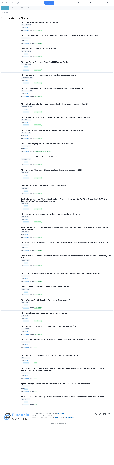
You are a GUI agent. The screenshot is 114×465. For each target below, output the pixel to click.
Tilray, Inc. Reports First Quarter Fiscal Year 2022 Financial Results (45, 66)
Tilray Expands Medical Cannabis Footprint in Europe (40, 23)
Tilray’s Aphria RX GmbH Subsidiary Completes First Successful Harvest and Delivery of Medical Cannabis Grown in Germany (65, 264)
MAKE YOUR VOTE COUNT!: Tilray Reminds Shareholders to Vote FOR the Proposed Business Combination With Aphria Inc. (65, 434)
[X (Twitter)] (96, 454)
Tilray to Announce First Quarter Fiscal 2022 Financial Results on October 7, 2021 (50, 80)
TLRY (36, 30)
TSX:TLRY (41, 30)
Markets (5, 8)
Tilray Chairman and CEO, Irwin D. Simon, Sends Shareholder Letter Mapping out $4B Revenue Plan (56, 127)
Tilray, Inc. (27, 27)
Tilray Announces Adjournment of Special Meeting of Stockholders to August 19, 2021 (52, 185)
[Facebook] (100, 454)
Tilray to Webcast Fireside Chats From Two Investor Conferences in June (47, 327)
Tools (29, 8)
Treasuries (48, 13)
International (38, 13)
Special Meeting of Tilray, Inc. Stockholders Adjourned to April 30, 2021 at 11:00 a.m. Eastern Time (56, 419)
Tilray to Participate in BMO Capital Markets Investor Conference (44, 342)
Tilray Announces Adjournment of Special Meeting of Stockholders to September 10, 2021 (53, 141)
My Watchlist (93, 3)
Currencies (29, 13)
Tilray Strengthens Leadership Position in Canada (39, 51)
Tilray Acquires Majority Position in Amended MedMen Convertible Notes (47, 156)
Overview (14, 13)
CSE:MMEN (37, 164)
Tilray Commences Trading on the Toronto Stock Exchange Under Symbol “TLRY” (50, 356)
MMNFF (42, 164)
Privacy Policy (58, 455)
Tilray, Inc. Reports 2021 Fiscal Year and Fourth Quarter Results (44, 202)
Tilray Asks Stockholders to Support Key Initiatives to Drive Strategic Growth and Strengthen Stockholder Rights (61, 298)
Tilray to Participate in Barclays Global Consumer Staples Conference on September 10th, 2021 (55, 112)
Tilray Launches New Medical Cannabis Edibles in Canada (42, 170)
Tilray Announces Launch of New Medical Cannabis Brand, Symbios (45, 313)
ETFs (22, 8)
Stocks (14, 8)
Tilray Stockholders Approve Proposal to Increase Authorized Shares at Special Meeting (52, 95)
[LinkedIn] (104, 454)
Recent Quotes (78, 3)
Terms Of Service (69, 455)
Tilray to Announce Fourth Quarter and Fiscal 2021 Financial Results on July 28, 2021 (51, 233)
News (21, 13)
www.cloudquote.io (62, 451)
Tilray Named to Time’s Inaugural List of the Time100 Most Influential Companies (50, 388)
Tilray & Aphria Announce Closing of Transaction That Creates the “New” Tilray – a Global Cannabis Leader (59, 371)
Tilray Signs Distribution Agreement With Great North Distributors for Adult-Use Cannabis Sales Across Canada (60, 37)
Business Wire (26, 30)
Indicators (107, 3)
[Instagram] (109, 454)
